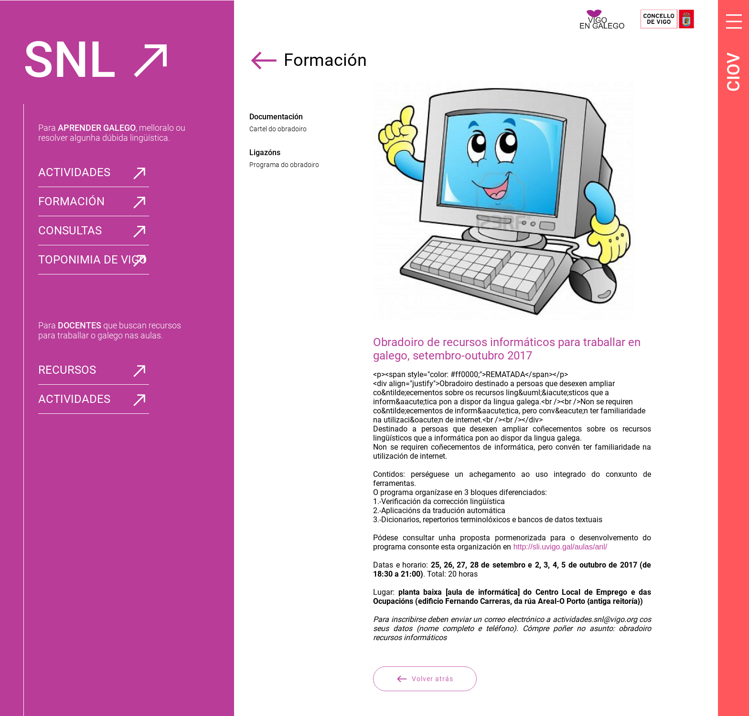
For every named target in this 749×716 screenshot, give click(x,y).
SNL (69, 60)
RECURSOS (67, 370)
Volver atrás (424, 678)
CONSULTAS (70, 230)
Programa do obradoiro (284, 164)
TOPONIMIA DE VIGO (92, 259)
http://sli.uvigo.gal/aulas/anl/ (559, 547)
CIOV (734, 72)
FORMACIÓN (71, 201)
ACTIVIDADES (74, 172)
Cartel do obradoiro (278, 129)
